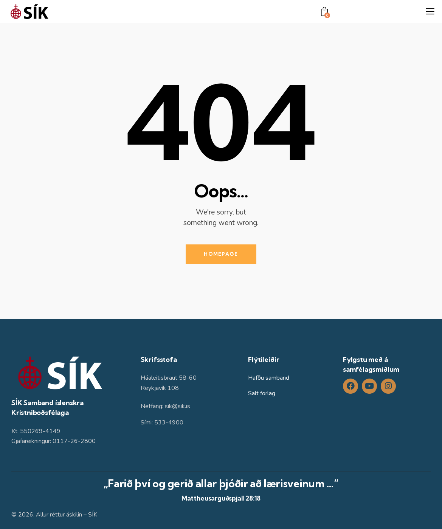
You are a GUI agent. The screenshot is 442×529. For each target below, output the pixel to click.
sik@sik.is (177, 406)
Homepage (221, 254)
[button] (430, 11)
